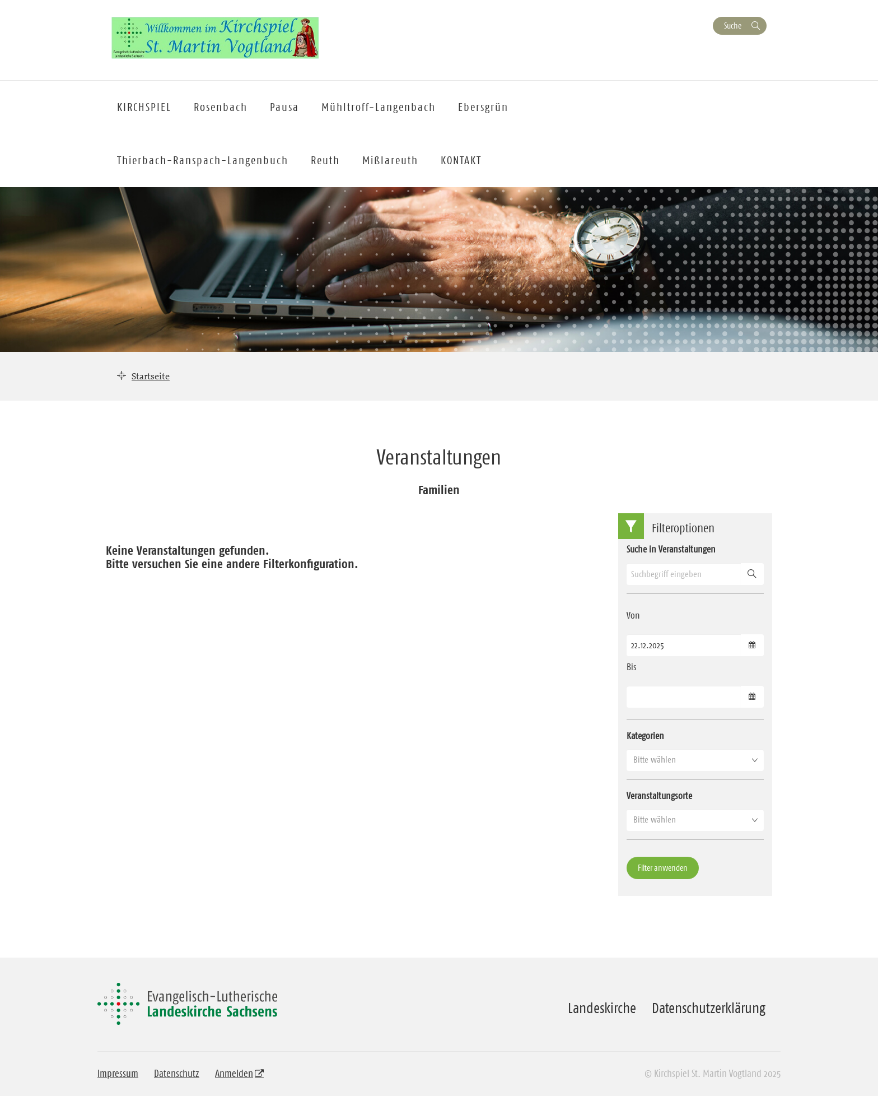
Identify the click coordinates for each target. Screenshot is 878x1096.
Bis (632, 667)
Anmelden (234, 1073)
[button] (695, 759)
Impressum (117, 1073)
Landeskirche (602, 1008)
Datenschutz (176, 1073)
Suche (732, 25)
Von (633, 615)
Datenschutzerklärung (708, 1008)
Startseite (151, 376)
